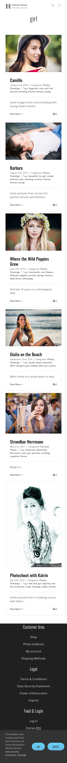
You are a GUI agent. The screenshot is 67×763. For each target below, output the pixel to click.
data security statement (12, 753)
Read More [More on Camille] (15, 113)
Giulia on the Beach (26, 354)
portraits (36, 453)
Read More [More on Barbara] (15, 204)
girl (46, 88)
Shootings (15, 88)
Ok (38, 746)
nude (28, 586)
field (12, 275)
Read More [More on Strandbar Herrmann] (15, 474)
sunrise (52, 365)
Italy (41, 365)
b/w (30, 583)
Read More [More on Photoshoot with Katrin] (15, 609)
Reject (56, 746)
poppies (24, 275)
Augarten (33, 88)
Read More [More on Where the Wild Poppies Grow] (15, 300)
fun (40, 176)
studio (44, 586)
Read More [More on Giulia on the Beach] (15, 384)
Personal (44, 446)
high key (47, 583)
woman (39, 91)
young (47, 91)
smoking (45, 453)
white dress (15, 278)
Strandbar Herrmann (26, 441)
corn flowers (47, 272)
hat (51, 88)
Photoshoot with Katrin (29, 575)
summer (38, 179)
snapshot (14, 456)
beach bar (31, 449)
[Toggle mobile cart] (52, 5)
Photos (46, 85)
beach (39, 362)
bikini (12, 365)
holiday (34, 365)
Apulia (32, 362)
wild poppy (28, 278)
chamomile (34, 272)
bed (35, 583)
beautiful (33, 176)
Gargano (20, 365)
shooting (23, 91)
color (41, 88)
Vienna (31, 91)
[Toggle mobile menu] (60, 5)
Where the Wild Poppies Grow (29, 261)
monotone (19, 586)
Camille (16, 80)
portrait (14, 91)
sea (45, 365)
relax (21, 179)
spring (40, 275)
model (50, 176)
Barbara (16, 168)
